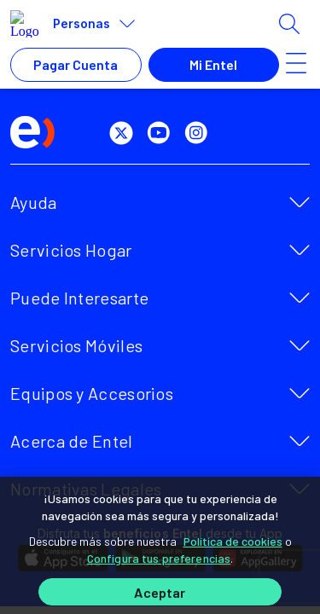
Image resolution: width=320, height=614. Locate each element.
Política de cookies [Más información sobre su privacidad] (232, 541)
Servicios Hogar (71, 250)
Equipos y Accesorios (91, 393)
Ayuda (33, 202)
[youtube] (162, 133)
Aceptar (159, 592)
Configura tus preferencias (159, 558)
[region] (160, 545)
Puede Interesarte (79, 297)
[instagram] (199, 133)
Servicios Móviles (76, 345)
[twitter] (124, 133)
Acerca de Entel (71, 441)
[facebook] (87, 133)
